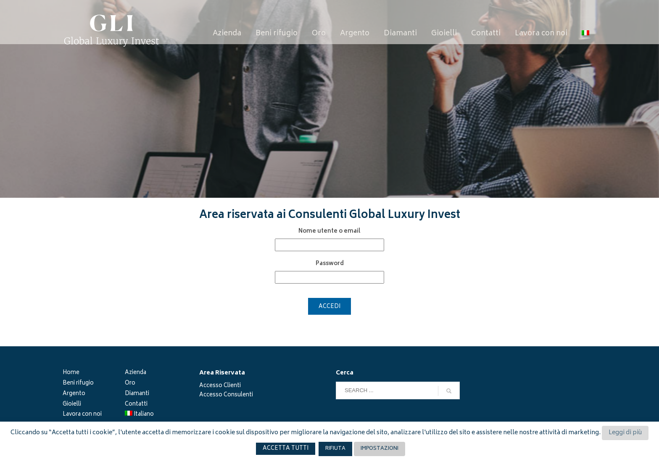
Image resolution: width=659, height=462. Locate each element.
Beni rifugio (78, 384)
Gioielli (72, 405)
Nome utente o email (329, 231)
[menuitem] (585, 34)
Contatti (136, 405)
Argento (74, 394)
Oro (130, 384)
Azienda (135, 373)
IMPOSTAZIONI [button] (379, 448)
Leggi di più (625, 432)
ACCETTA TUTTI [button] (285, 449)
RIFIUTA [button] (335, 448)
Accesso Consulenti (226, 395)
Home (71, 373)
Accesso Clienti (220, 386)
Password (330, 264)
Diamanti (137, 394)
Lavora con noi (82, 415)
